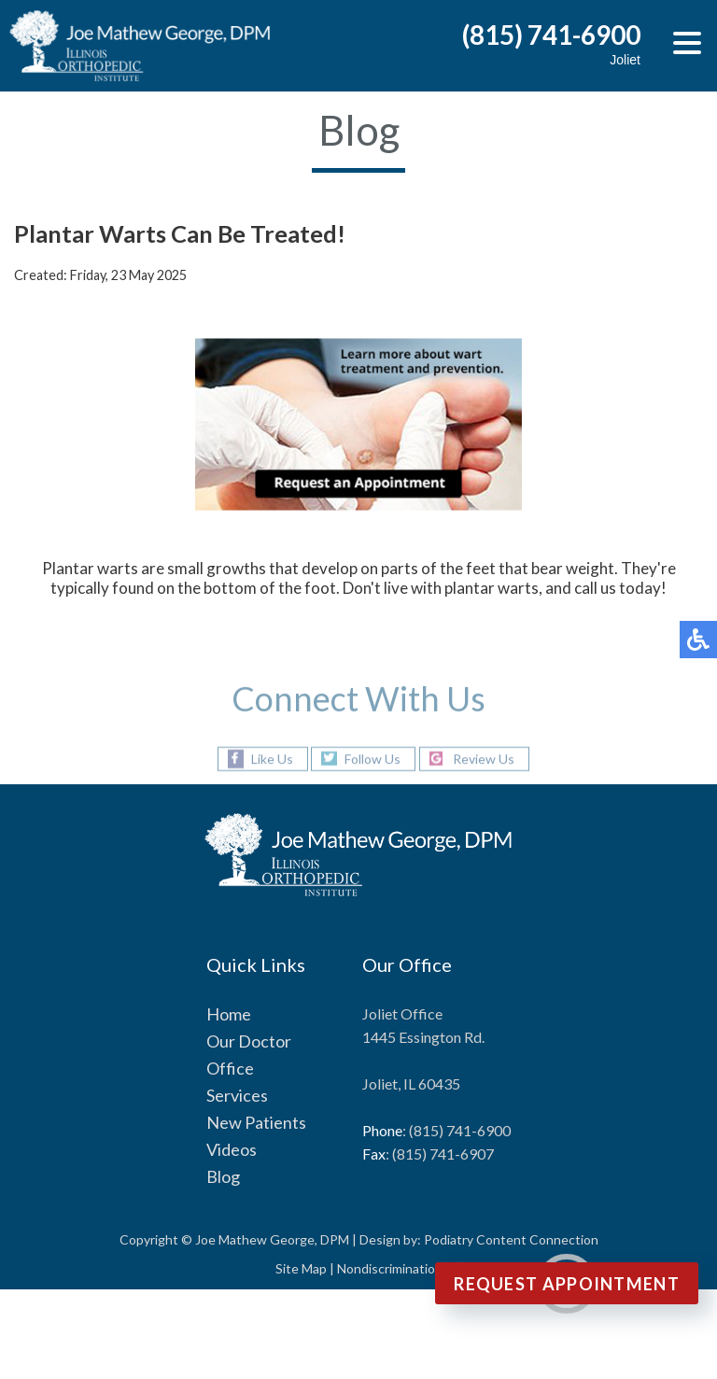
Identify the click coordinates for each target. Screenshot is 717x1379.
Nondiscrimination (390, 1268)
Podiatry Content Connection (511, 1239)
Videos (231, 1149)
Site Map (301, 1268)
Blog (223, 1176)
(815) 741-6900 (551, 34)
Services (237, 1095)
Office (230, 1068)
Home (228, 1014)
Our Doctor (248, 1041)
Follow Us (372, 759)
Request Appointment (567, 1283)
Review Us (483, 759)
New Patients (256, 1122)
